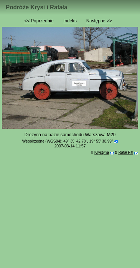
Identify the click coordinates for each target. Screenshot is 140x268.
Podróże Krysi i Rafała (37, 7)
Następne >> (99, 20)
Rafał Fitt (125, 152)
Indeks (70, 20)
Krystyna (101, 152)
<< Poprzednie (38, 20)
